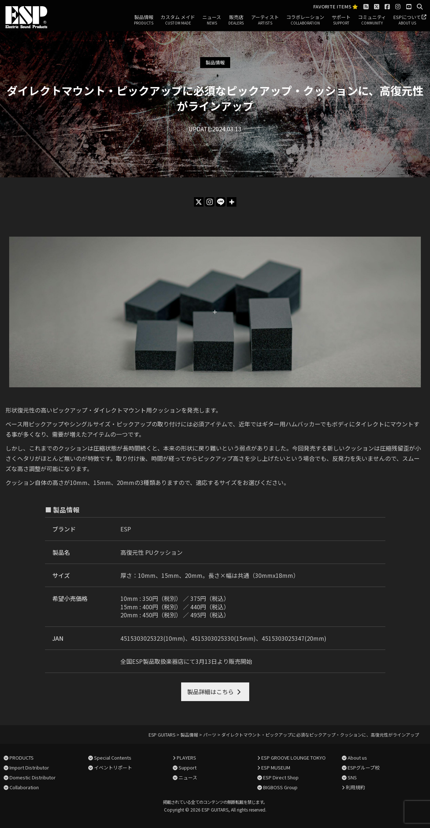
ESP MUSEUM (275, 767)
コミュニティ (372, 20)
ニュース (211, 20)
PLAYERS (186, 757)
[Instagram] (209, 202)
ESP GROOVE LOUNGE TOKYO (293, 757)
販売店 (236, 20)
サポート (341, 20)
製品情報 (143, 20)
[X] (198, 202)
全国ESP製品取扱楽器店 (152, 661)
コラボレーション (305, 20)
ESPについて (407, 20)
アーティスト (265, 20)
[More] (231, 202)
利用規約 (355, 787)
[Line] (220, 202)
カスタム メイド (178, 20)
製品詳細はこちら (210, 691)
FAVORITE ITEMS (335, 7)
